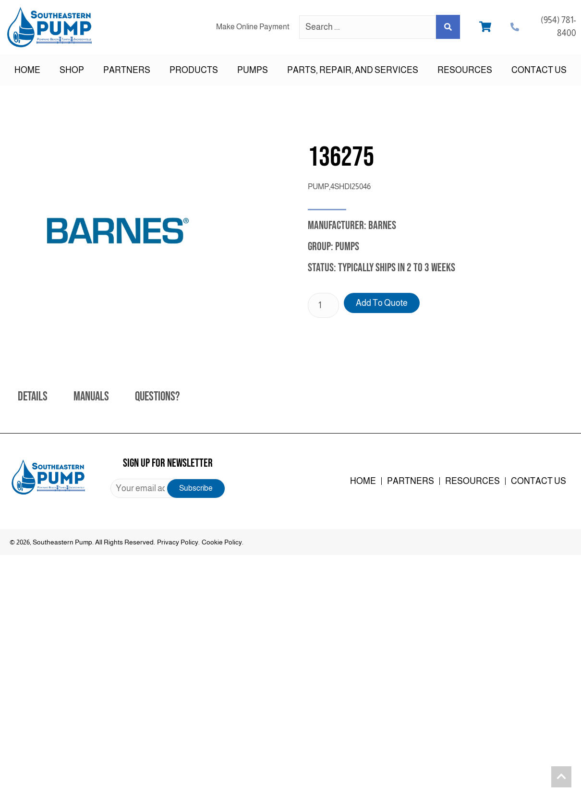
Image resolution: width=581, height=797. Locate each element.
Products (193, 70)
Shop (72, 70)
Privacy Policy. (178, 542)
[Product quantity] (323, 305)
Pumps (252, 70)
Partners (126, 70)
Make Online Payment (253, 27)
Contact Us (539, 70)
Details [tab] (33, 396)
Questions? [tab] (157, 396)
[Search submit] (448, 27)
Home (27, 70)
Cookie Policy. (222, 542)
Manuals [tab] (91, 396)
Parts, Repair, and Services (352, 70)
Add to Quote (382, 303)
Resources (464, 70)
